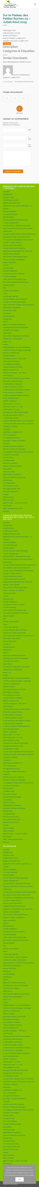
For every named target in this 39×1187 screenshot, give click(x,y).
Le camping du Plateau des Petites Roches (18, 452)
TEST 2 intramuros (9, 435)
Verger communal (9, 262)
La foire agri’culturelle (10, 296)
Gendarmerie (7, 480)
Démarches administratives (13, 381)
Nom (29, 130)
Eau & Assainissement (11, 398)
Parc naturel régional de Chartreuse (15, 282)
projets (5, 344)
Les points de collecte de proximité (15, 412)
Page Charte (7, 333)
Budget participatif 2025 (11, 203)
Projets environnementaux (12, 245)
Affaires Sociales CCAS (11, 370)
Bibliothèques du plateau (12, 474)
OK (19, 1179)
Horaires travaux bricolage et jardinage (17, 350)
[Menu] (35, 4)
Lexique (6, 494)
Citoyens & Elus (8, 197)
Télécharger (7, 43)
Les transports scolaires (11, 364)
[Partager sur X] (15, 98)
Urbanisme (7, 429)
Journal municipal (9, 316)
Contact (5, 265)
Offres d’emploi (8, 500)
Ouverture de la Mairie (11, 330)
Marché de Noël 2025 (10, 491)
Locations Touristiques (11, 455)
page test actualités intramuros (14, 324)
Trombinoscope (8, 460)
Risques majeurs (9, 285)
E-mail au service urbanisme (13, 392)
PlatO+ (5, 322)
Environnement (8, 268)
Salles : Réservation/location (13, 508)
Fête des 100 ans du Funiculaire (14, 449)
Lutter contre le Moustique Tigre (14, 279)
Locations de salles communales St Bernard (18, 423)
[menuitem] (35, 4)
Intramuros (7, 313)
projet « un (7, 341)
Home (5, 293)
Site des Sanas (8, 457)
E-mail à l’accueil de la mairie (13, 387)
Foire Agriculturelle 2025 (11, 489)
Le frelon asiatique (9, 276)
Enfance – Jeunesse (10, 401)
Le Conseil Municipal (10, 214)
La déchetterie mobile (11, 418)
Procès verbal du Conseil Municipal (15, 220)
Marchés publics (8, 217)
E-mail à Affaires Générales (12, 384)
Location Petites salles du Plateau (15, 299)
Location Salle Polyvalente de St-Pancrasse (18, 421)
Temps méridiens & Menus (12, 367)
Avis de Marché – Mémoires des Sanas (16, 225)
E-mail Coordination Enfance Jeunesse (16, 395)
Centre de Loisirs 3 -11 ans (12, 406)
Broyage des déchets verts (13, 415)
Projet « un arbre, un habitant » (14, 259)
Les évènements (9, 483)
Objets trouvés (8, 497)
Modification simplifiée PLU (12, 432)
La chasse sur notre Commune (14, 274)
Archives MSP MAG (9, 310)
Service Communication (25, 81)
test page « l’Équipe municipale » (14, 440)
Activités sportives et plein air (13, 446)
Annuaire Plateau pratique (12, 466)
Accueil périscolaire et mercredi (14, 358)
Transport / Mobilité (10, 426)
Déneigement (8, 194)
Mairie (5, 25)
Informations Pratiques (11, 361)
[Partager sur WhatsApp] (24, 98)
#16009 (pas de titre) (11, 200)
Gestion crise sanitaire (11, 290)
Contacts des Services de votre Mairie (16, 378)
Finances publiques (9, 211)
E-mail (29, 139)
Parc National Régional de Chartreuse (16, 336)
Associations (7, 469)
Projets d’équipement (11, 223)
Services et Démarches (11, 353)
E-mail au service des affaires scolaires (17, 390)
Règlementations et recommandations (16, 347)
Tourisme (6, 443)
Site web (29, 145)
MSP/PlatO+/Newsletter (12, 307)
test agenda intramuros (11, 438)
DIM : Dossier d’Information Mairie (15, 257)
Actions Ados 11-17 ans (11, 404)
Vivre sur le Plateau (10, 463)
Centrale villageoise (10, 271)
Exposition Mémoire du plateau (14, 477)
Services (6, 511)
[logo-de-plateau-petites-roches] (16, 4)
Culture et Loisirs (9, 472)
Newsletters (7, 319)
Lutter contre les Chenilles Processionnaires (18, 305)
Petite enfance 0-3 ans (11, 409)
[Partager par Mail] (32, 98)
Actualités (6, 191)
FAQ (4, 288)
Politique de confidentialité (12, 339)
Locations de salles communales (14, 302)
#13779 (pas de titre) (11, 486)
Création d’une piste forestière (14, 248)
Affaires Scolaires (9, 356)
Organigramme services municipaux (15, 327)
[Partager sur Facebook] (7, 98)
